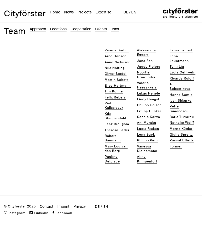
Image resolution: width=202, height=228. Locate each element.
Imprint (63, 206)
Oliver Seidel (116, 74)
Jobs (115, 29)
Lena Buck (146, 134)
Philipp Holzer (149, 105)
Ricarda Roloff (182, 78)
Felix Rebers (115, 97)
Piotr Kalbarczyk (114, 105)
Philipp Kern (147, 140)
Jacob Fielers (148, 66)
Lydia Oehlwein (182, 72)
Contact (46, 206)
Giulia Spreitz (181, 134)
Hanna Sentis (181, 95)
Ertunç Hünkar (149, 111)
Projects (85, 12)
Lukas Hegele (148, 93)
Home (55, 12)
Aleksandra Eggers (146, 52)
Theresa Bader (117, 130)
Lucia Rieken (148, 129)
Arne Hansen (116, 56)
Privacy (79, 206)
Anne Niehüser (117, 62)
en (134, 12)
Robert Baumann (113, 138)
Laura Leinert (181, 50)
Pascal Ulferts (182, 140)
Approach (38, 29)
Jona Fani (145, 61)
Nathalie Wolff (182, 123)
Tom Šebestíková (180, 86)
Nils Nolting (115, 68)
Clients (101, 29)
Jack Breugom (117, 124)
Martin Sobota (117, 80)
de (125, 12)
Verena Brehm (117, 50)
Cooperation (80, 29)
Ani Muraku (146, 123)
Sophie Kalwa (148, 117)
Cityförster (25, 13)
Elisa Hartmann (118, 85)
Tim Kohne (114, 91)
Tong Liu (177, 66)
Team (15, 31)
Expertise (103, 12)
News (69, 12)
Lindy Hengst (148, 99)
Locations (58, 29)
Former (176, 146)
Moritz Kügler (181, 129)
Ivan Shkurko (180, 100)
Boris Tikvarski (182, 117)
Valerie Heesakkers (147, 85)
